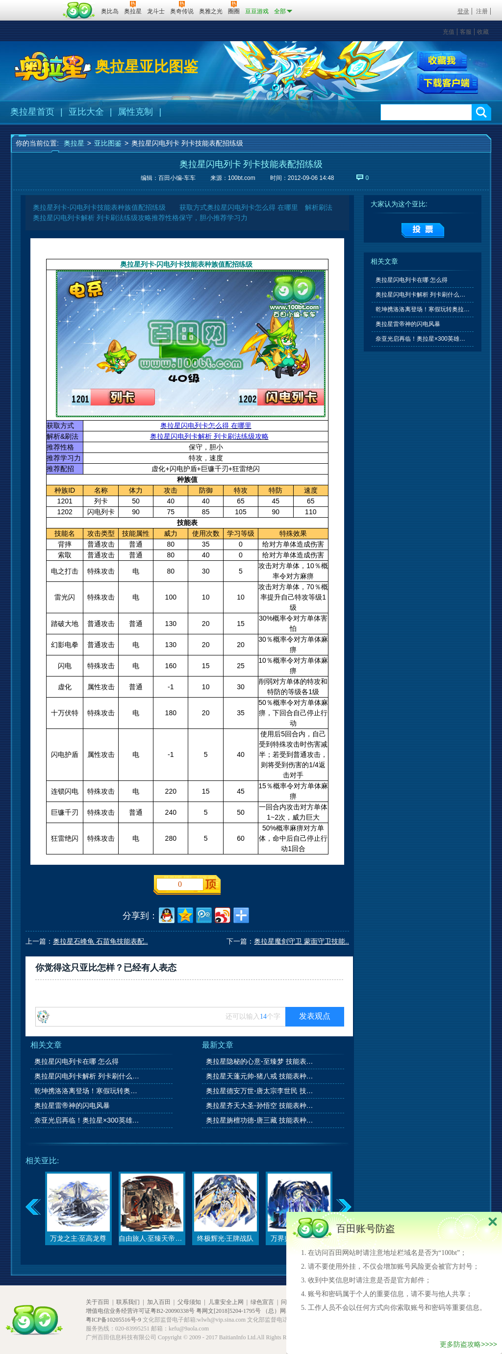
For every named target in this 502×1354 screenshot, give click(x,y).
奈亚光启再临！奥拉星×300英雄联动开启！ (88, 1120)
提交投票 (423, 230)
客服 (466, 31)
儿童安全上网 (226, 1302)
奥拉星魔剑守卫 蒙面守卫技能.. (301, 941)
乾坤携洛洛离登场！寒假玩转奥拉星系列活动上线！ (88, 1091)
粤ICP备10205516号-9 (113, 1319)
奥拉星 (74, 143)
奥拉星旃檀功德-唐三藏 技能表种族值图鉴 (260, 1120)
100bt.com (241, 178)
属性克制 (135, 112)
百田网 (79, 10)
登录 (463, 11)
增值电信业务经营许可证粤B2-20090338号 (140, 1310)
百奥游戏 (35, 4)
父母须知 (189, 1302)
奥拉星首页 (32, 112)
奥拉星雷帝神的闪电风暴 (72, 1105)
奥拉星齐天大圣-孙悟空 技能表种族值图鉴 (260, 1105)
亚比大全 (86, 112)
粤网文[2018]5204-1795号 (228, 1310)
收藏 (483, 31)
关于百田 (97, 1302)
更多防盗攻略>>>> (468, 1344)
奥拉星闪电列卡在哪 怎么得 (76, 1061)
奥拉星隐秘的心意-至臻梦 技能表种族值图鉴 (260, 1061)
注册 (482, 11)
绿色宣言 (262, 1302)
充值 (448, 31)
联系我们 (128, 1302)
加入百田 (159, 1302)
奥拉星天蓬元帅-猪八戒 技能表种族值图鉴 (260, 1076)
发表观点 (314, 1016)
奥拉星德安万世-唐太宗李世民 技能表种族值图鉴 (260, 1091)
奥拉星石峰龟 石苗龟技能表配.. (100, 941)
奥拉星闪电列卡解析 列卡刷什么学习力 (88, 1076)
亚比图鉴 (108, 143)
